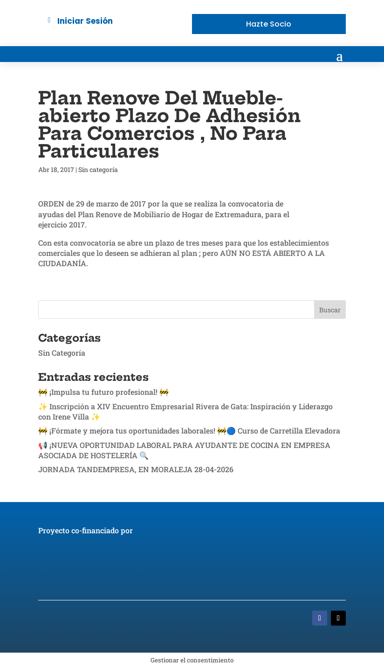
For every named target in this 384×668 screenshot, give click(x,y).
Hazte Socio (268, 24)
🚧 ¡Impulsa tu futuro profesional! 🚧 (103, 392)
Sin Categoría (61, 353)
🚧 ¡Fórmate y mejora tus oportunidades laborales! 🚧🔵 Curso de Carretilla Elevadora (189, 430)
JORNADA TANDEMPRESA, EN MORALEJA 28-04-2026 (135, 469)
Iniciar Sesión (85, 21)
